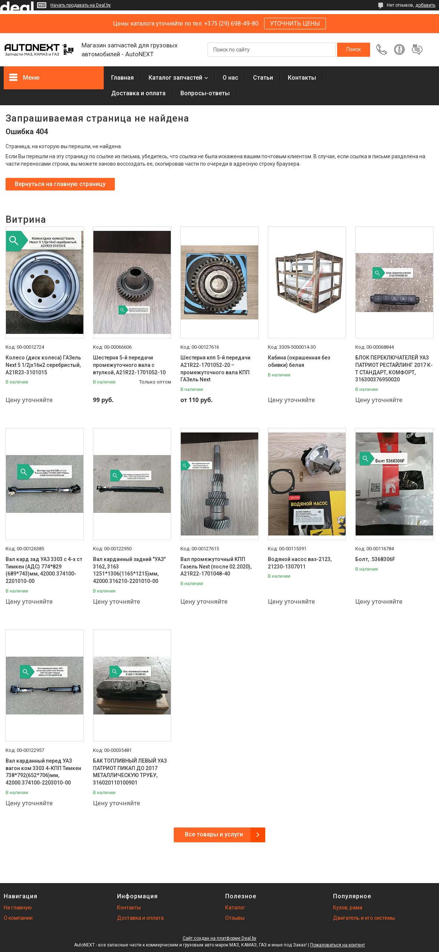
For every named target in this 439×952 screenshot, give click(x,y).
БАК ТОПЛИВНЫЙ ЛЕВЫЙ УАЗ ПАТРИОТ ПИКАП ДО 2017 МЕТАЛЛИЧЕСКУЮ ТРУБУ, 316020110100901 (130, 772)
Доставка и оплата (138, 93)
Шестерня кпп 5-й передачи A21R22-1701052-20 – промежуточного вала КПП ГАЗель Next (215, 368)
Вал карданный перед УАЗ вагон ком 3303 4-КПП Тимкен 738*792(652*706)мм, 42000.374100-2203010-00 (43, 772)
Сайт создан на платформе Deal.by (219, 938)
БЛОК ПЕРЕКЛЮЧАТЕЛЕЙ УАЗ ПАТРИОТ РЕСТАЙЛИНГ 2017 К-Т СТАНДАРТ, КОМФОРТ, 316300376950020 (394, 368)
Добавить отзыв (417, 49)
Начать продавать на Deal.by (80, 5)
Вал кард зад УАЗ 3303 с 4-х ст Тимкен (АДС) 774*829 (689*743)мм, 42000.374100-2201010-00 (44, 570)
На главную (18, 907)
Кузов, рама (347, 907)
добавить (425, 5)
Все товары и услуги (214, 834)
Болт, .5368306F (375, 559)
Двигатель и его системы (364, 918)
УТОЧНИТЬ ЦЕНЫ (295, 23)
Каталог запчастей (175, 77)
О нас (230, 77)
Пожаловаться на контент (337, 945)
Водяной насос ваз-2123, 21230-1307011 (300, 563)
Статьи (263, 77)
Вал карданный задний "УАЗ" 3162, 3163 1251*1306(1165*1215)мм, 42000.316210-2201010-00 (129, 570)
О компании (18, 918)
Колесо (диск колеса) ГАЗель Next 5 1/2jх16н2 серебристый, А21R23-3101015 (43, 365)
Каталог (235, 907)
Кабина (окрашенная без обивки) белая (299, 361)
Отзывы (235, 918)
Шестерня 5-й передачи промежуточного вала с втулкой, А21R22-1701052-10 (129, 365)
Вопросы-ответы (205, 93)
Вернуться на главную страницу (60, 184)
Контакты (302, 77)
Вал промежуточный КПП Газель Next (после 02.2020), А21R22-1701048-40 (216, 566)
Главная (122, 77)
